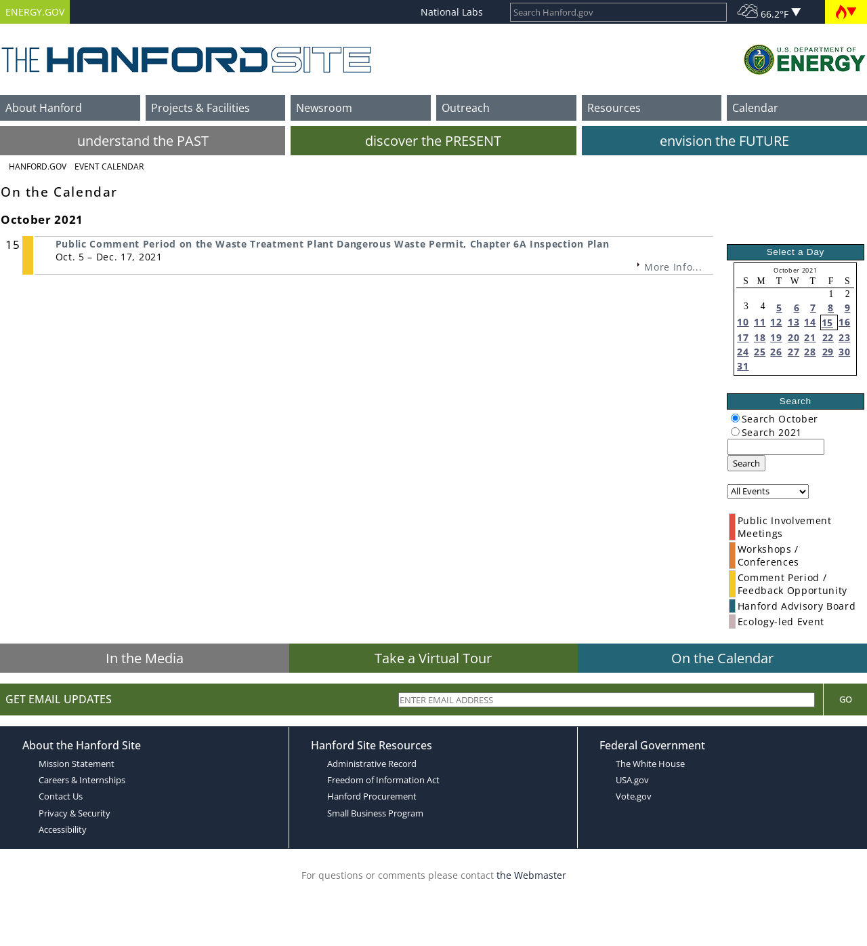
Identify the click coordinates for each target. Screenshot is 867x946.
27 (793, 351)
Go (845, 699)
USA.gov (632, 780)
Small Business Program (375, 813)
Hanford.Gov (37, 166)
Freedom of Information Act (383, 780)
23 (844, 337)
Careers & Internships (82, 780)
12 (776, 321)
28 (810, 351)
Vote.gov (634, 796)
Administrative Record (372, 763)
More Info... (673, 266)
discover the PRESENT (433, 141)
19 (776, 337)
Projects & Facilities (200, 107)
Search (746, 463)
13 (793, 321)
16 (844, 321)
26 (776, 351)
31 (742, 365)
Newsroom (324, 107)
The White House (650, 763)
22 (828, 337)
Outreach (466, 107)
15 (827, 322)
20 (793, 337)
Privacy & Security (74, 813)
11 (759, 321)
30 (844, 351)
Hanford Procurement (372, 796)
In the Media (145, 658)
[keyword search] (775, 447)
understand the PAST (143, 141)
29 (828, 351)
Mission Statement (76, 763)
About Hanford (43, 107)
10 (742, 321)
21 (810, 337)
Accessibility (63, 829)
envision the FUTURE (724, 141)
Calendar (755, 107)
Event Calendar (109, 166)
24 (742, 351)
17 (742, 337)
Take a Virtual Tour (433, 658)
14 (810, 321)
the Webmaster (531, 875)
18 (759, 337)
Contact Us (61, 796)
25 (759, 351)
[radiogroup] (735, 418)
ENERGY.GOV (34, 11)
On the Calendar (722, 658)
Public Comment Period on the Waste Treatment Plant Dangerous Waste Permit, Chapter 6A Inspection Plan (333, 243)
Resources (614, 107)
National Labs (452, 11)
